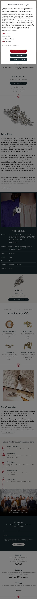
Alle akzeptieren (18, 51)
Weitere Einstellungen (9, 45)
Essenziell (7, 33)
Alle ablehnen (18, 55)
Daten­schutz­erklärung (11, 30)
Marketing (8, 36)
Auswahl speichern (18, 59)
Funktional (8, 41)
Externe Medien (9, 39)
